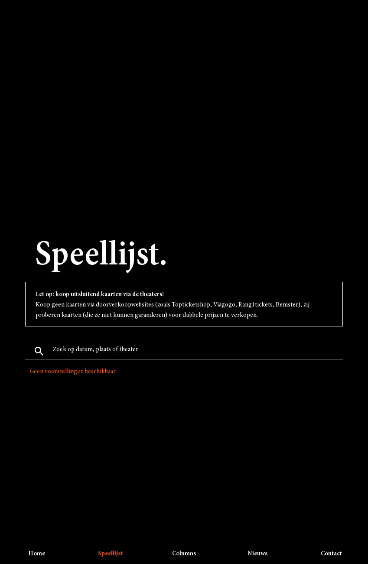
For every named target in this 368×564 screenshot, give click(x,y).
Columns (184, 553)
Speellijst (110, 553)
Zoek (39, 351)
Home (36, 553)
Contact (331, 553)
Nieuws (257, 553)
